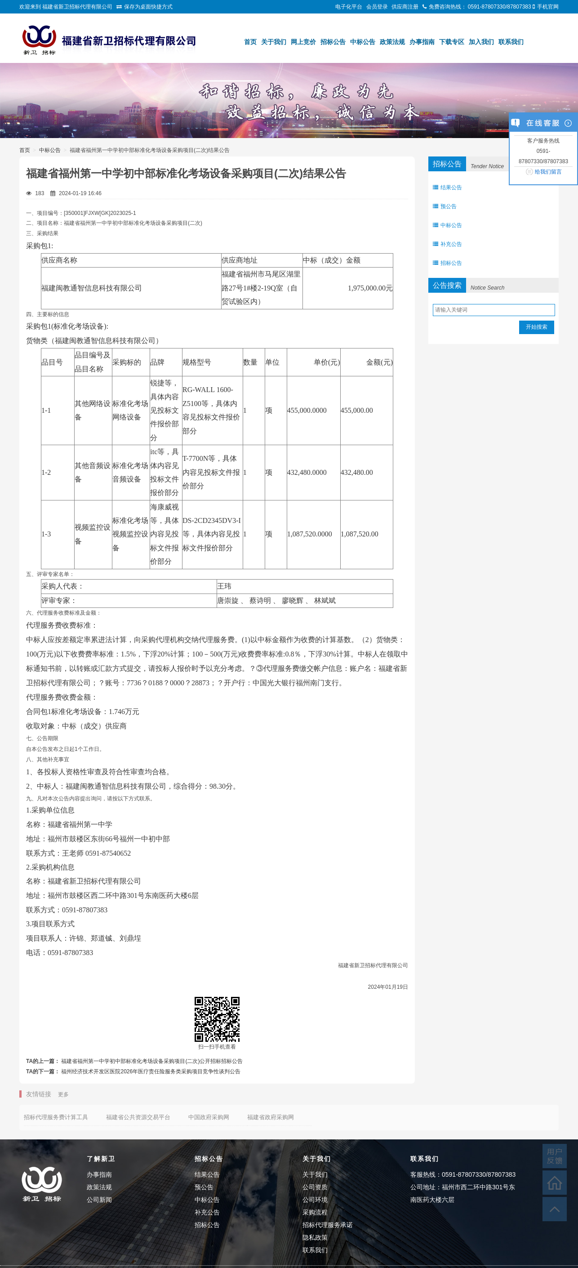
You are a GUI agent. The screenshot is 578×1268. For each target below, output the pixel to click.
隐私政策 (315, 1237)
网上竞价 (303, 41)
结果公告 (447, 187)
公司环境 (315, 1199)
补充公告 (447, 244)
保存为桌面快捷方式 (148, 7)
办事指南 (422, 41)
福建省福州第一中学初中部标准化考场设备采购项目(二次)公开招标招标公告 (152, 1061)
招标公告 (333, 41)
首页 (250, 41)
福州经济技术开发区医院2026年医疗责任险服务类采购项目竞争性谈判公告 (150, 1071)
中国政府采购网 (208, 1117)
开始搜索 (536, 327)
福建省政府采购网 (270, 1117)
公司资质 (315, 1187)
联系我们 (511, 41)
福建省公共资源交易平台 (138, 1117)
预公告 (445, 206)
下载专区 (451, 41)
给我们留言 (548, 172)
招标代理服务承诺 (327, 1224)
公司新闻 (99, 1199)
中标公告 (362, 41)
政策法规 (392, 41)
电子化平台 (348, 7)
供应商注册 (404, 7)
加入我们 (481, 41)
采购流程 (315, 1212)
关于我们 (273, 41)
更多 (63, 1094)
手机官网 (548, 7)
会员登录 (377, 7)
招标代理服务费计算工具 (56, 1117)
